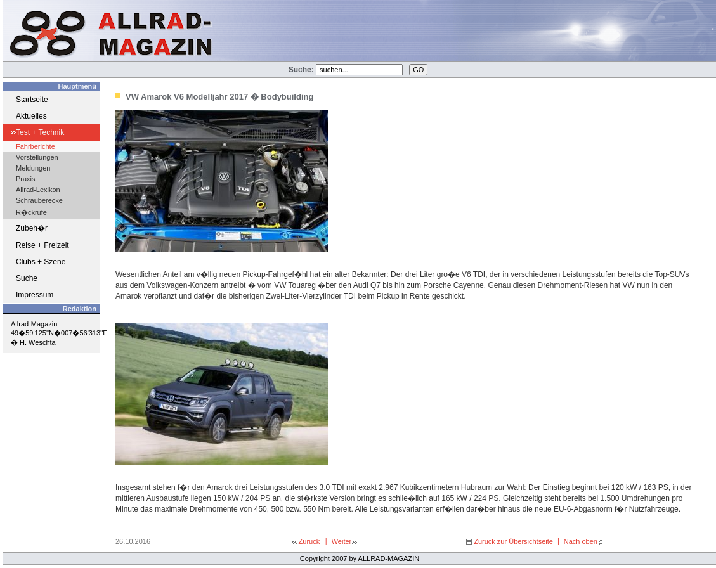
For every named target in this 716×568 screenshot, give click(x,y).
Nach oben (580, 541)
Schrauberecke (39, 200)
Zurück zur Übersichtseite (513, 541)
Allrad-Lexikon (38, 189)
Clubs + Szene (40, 261)
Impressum (34, 294)
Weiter (342, 541)
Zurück (309, 541)
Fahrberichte (35, 146)
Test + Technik (40, 132)
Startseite (32, 99)
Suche (26, 278)
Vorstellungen (37, 157)
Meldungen (33, 168)
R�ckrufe (31, 212)
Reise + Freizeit (42, 245)
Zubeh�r (32, 228)
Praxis (26, 179)
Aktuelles (31, 116)
